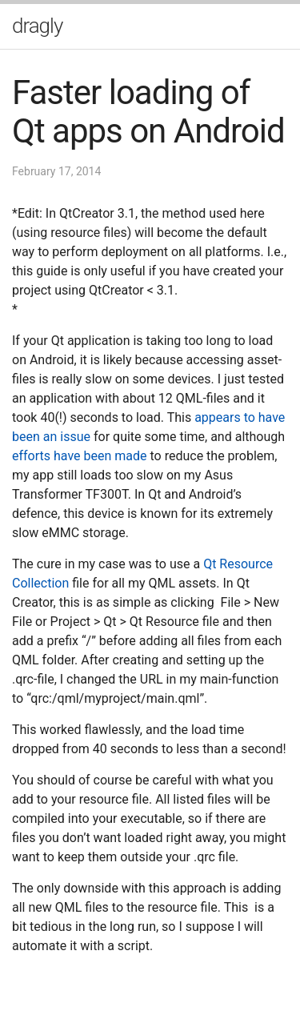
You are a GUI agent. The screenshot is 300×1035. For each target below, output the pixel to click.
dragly (37, 26)
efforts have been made (79, 455)
